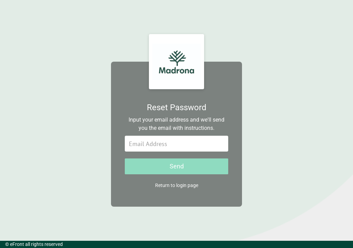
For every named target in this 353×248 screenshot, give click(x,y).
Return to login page (176, 185)
